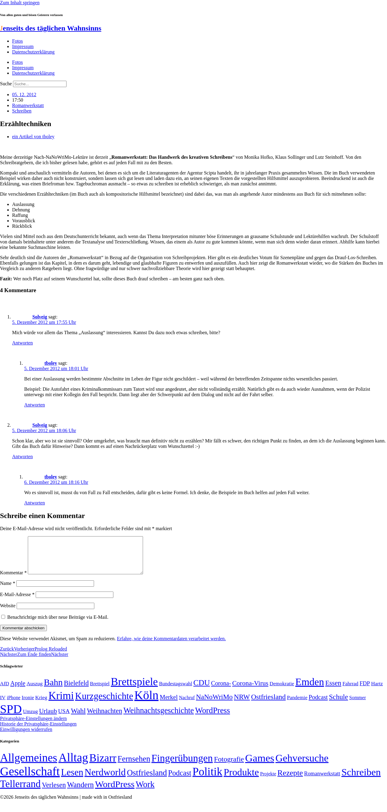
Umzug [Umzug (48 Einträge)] (30, 719)
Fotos (17, 41)
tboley (50, 363)
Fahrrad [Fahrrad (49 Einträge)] (351, 691)
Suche (6, 83)
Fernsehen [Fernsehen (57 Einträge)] (134, 766)
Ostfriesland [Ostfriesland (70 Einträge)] (147, 779)
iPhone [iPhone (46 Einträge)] (13, 705)
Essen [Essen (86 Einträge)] (333, 690)
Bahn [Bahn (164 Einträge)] (53, 689)
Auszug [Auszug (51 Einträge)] (35, 691)
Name (7, 590)
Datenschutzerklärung (33, 51)
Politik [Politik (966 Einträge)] (208, 779)
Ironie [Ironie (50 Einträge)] (28, 705)
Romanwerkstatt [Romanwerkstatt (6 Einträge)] (322, 781)
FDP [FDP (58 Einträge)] (364, 690)
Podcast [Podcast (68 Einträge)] (318, 704)
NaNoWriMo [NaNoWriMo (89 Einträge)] (214, 704)
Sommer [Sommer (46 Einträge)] (357, 705)
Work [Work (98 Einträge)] (145, 791)
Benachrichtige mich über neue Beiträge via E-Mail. (58, 624)
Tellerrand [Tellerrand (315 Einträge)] (20, 791)
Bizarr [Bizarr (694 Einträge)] (102, 765)
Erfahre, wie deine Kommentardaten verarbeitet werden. (171, 645)
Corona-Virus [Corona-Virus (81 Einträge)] (250, 690)
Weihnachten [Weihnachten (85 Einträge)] (104, 718)
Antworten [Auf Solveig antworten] (22, 342)
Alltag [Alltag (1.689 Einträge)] (73, 764)
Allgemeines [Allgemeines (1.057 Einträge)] (28, 765)
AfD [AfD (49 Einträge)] (4, 691)
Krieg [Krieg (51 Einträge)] (41, 705)
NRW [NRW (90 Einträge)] (242, 704)
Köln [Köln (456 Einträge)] (146, 702)
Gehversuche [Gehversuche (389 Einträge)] (301, 765)
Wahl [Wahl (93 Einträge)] (78, 718)
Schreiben (21, 110)
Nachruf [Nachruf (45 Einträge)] (187, 704)
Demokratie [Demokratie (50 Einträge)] (282, 691)
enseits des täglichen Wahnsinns (50, 28)
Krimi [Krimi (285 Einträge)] (61, 703)
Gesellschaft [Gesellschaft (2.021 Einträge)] (30, 778)
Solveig (39, 316)
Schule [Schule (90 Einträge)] (338, 704)
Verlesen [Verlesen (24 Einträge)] (54, 792)
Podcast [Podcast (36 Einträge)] (179, 780)
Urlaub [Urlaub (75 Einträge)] (48, 718)
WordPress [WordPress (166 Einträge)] (115, 791)
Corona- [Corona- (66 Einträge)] (221, 690)
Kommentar (13, 579)
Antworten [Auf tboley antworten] (34, 404)
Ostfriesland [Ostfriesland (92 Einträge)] (268, 704)
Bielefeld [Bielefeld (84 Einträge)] (76, 690)
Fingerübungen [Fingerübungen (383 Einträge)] (182, 765)
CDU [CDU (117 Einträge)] (202, 690)
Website (7, 612)
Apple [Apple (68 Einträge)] (17, 690)
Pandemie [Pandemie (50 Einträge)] (297, 705)
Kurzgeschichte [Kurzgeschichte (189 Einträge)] (104, 703)
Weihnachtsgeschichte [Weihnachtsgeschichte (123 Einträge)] (158, 717)
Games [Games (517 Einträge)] (259, 765)
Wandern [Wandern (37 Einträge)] (80, 792)
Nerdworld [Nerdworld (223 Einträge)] (104, 779)
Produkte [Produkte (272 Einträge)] (241, 779)
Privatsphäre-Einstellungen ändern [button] (33, 725)
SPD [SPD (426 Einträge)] (11, 716)
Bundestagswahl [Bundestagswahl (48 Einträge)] (175, 691)
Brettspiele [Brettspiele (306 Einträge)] (134, 689)
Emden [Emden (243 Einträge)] (309, 689)
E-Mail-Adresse (17, 601)
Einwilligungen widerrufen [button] (26, 736)
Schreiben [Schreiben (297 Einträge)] (361, 779)
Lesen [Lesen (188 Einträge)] (72, 779)
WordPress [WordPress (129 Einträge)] (212, 717)
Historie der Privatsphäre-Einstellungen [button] (38, 731)
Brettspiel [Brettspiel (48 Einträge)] (100, 691)
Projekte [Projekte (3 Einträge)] (268, 781)
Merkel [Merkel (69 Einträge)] (168, 704)
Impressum (23, 46)
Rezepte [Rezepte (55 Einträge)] (290, 780)
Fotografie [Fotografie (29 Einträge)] (229, 766)
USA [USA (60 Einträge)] (64, 718)
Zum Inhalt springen (20, 2)
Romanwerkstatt (28, 105)
